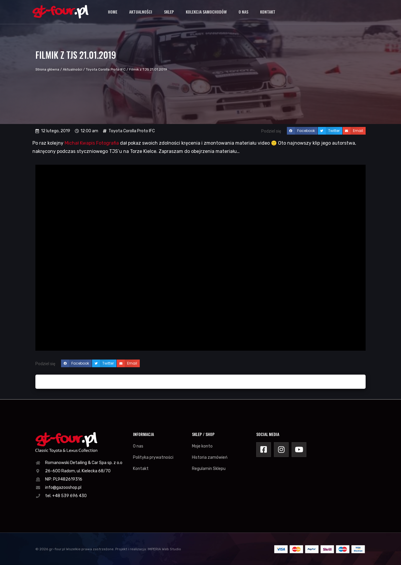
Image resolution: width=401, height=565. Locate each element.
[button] (302, 131)
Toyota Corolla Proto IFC (106, 69)
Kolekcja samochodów (206, 12)
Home (112, 12)
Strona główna (47, 69)
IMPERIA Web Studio (164, 549)
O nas (243, 12)
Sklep (169, 12)
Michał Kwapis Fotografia (92, 143)
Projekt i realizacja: (131, 549)
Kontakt (267, 12)
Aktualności (140, 12)
